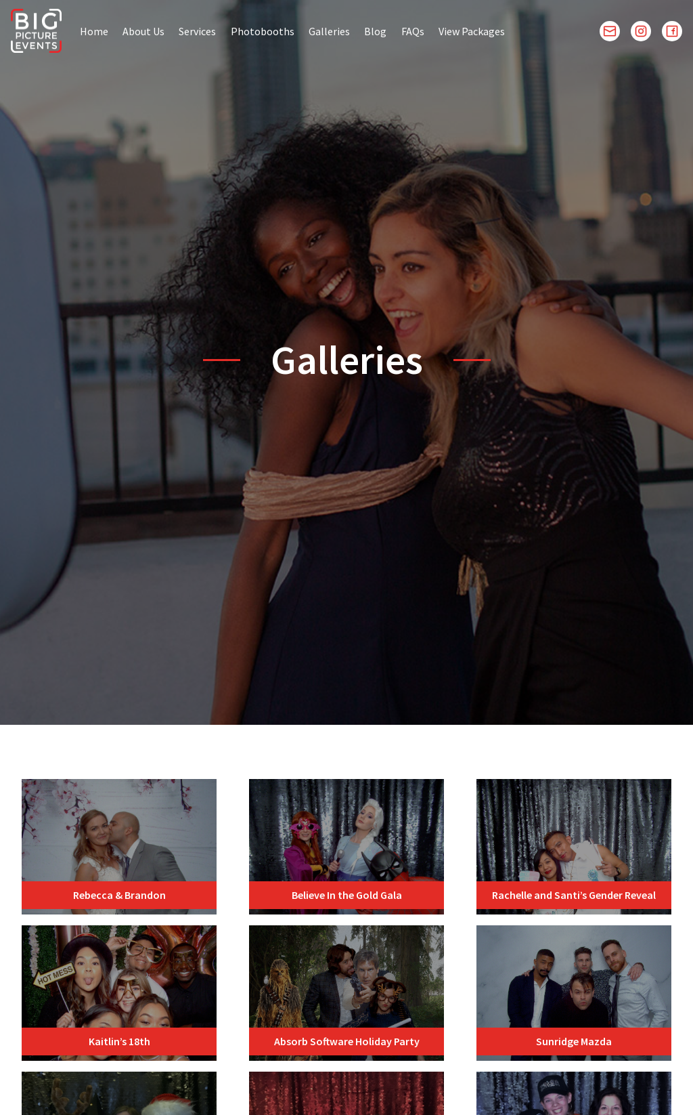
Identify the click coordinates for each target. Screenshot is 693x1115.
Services (197, 31)
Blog (375, 31)
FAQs (412, 31)
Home (94, 31)
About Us (143, 31)
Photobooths (262, 31)
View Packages (472, 31)
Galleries (329, 31)
